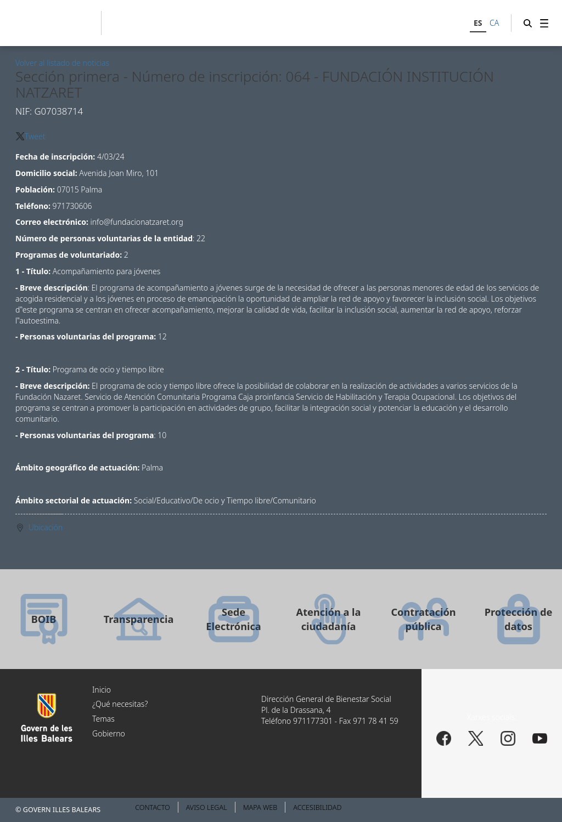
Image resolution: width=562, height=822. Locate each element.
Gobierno (108, 733)
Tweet (35, 136)
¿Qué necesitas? (120, 704)
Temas (103, 718)
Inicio (101, 689)
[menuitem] (544, 23)
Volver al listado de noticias (62, 63)
